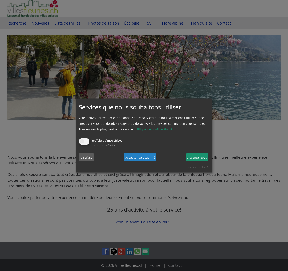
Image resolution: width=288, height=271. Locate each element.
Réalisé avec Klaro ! (197, 166)
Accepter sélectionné (140, 157)
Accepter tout (197, 157)
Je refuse (86, 157)
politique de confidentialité (153, 129)
